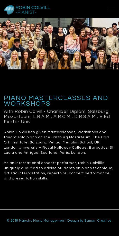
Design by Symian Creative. (89, 220)
